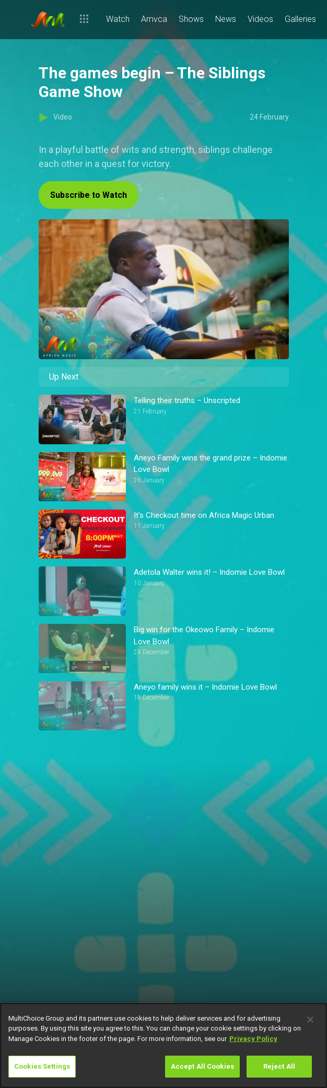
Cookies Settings (42, 1066)
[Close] (310, 1019)
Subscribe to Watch (88, 195)
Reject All (279, 1066)
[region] (163, 1045)
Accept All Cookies (202, 1066)
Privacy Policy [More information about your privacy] (253, 1039)
